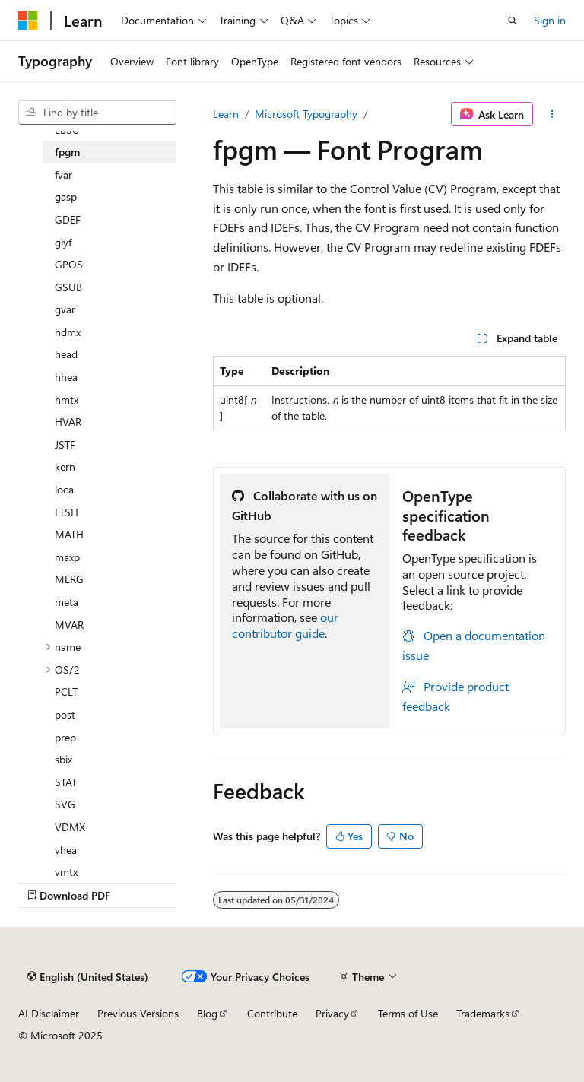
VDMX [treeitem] (70, 827)
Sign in (550, 20)
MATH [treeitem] (69, 534)
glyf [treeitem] (63, 242)
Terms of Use (408, 1013)
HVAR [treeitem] (68, 421)
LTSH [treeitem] (66, 512)
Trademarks (482, 1013)
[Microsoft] (28, 20)
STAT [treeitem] (66, 782)
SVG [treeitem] (65, 804)
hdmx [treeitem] (68, 332)
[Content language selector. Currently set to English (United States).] (87, 976)
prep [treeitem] (65, 737)
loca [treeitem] (64, 489)
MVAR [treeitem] (69, 624)
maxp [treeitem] (67, 557)
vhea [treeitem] (66, 849)
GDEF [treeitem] (68, 219)
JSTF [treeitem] (65, 444)
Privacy (332, 1013)
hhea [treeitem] (66, 377)
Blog (207, 1013)
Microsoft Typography (306, 113)
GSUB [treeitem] (68, 287)
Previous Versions (138, 1013)
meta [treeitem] (66, 602)
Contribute (272, 1013)
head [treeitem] (66, 354)
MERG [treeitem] (69, 579)
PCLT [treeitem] (66, 691)
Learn (226, 113)
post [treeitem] (65, 714)
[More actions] (552, 114)
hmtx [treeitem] (66, 399)
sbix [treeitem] (63, 759)
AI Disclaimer (48, 1013)
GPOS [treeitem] (69, 264)
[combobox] (97, 112)
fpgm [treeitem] (67, 151)
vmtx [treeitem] (66, 872)
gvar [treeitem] (65, 309)
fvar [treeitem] (63, 174)
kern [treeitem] (65, 466)
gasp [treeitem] (66, 196)
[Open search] (512, 20)
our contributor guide (285, 625)
